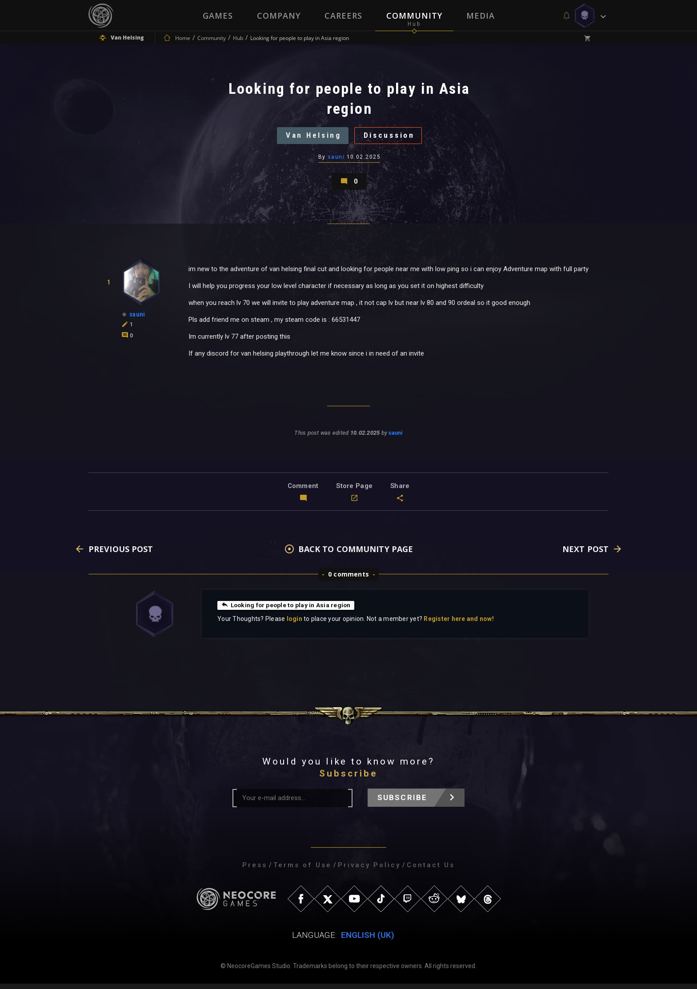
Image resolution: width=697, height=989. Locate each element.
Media (480, 15)
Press (254, 870)
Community (414, 15)
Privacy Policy (369, 870)
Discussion (391, 137)
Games (218, 15)
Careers (343, 15)
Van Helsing (311, 137)
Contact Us (431, 870)
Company (278, 15)
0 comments (348, 579)
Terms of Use (302, 870)
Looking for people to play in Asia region (287, 610)
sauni (336, 159)
